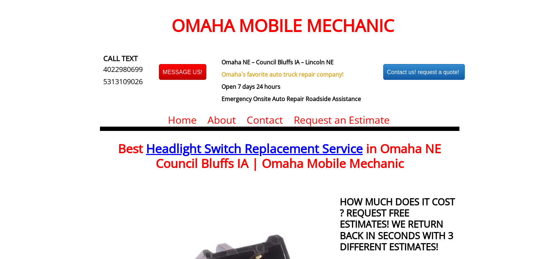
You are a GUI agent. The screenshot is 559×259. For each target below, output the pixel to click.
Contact (265, 120)
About (221, 120)
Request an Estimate (342, 120)
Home (182, 120)
